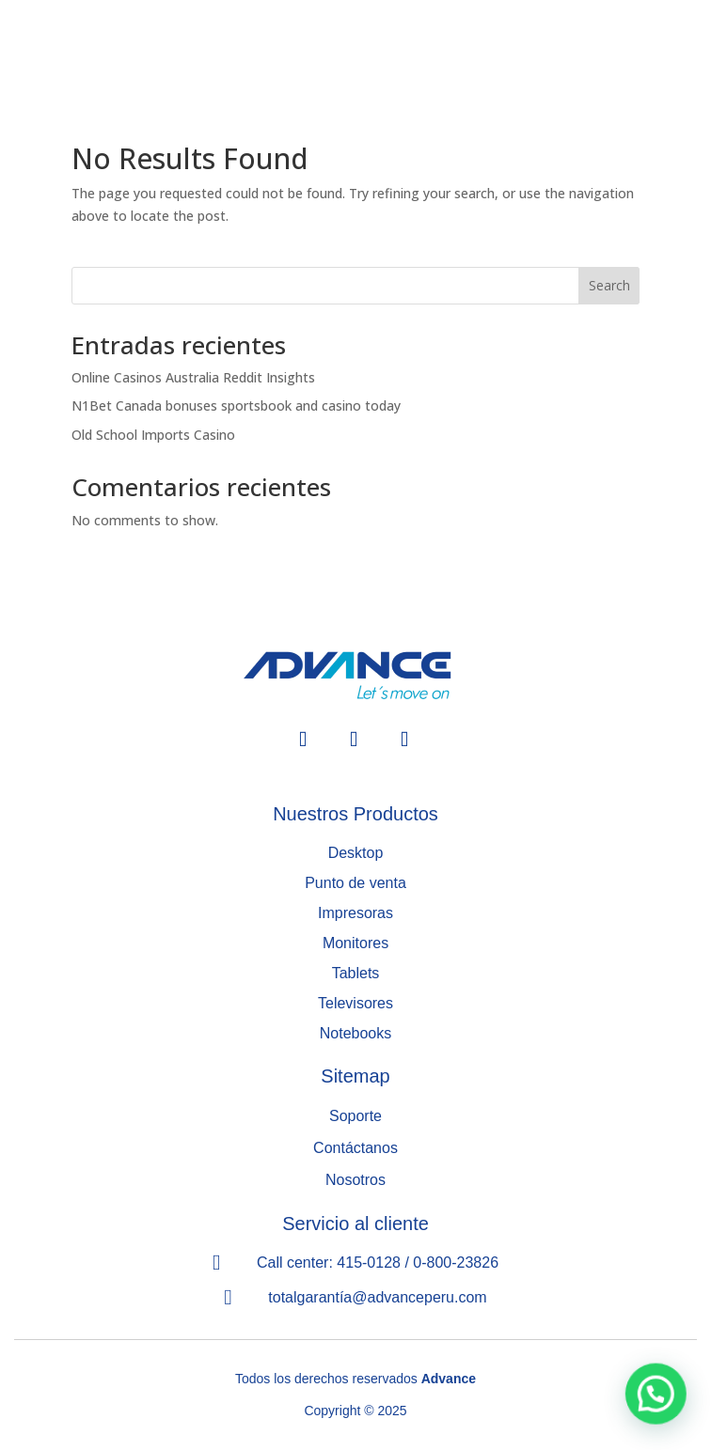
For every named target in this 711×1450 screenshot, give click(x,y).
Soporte (355, 1116)
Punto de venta (355, 883)
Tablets (356, 973)
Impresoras (355, 913)
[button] (659, 1404)
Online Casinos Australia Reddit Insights (193, 377)
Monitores (355, 943)
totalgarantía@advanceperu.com (377, 1297)
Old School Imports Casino (153, 435)
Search (609, 285)
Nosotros (355, 1180)
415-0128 (369, 1263)
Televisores (355, 1003)
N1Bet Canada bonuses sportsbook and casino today (236, 405)
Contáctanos (355, 1148)
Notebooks (356, 1033)
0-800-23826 (455, 1263)
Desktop (356, 853)
